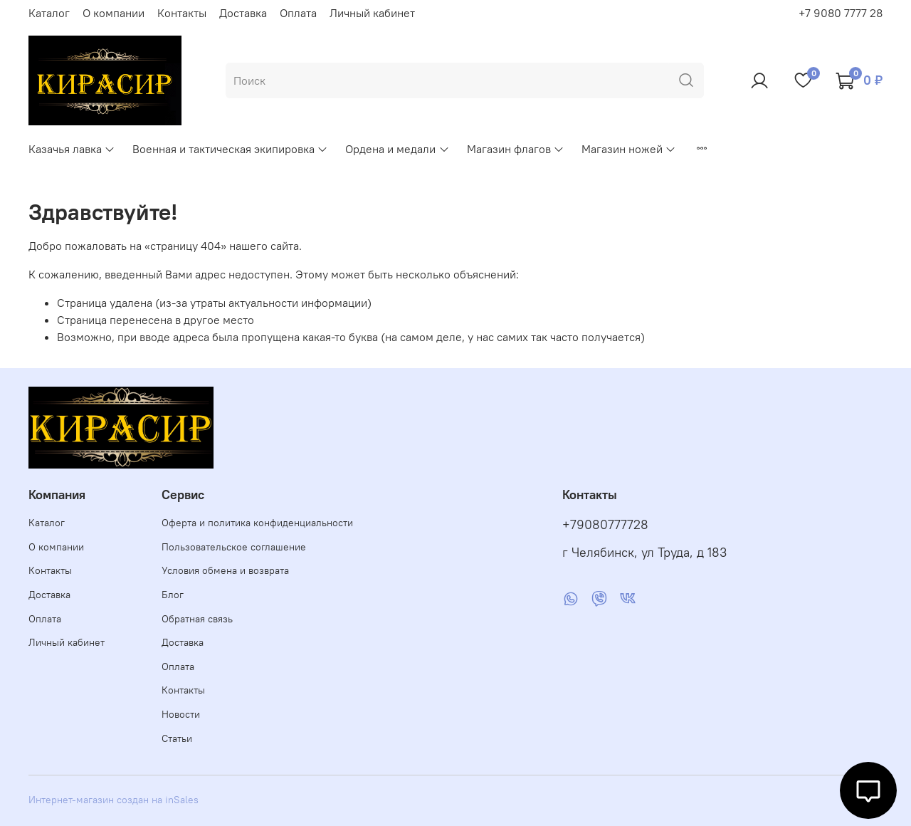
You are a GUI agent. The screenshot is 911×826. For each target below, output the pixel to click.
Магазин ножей (628, 149)
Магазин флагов (515, 149)
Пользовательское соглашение (234, 546)
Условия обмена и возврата (225, 570)
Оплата (298, 13)
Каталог (49, 13)
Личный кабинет (372, 13)
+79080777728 (605, 525)
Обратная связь (197, 618)
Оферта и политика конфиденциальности (257, 522)
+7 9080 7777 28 (841, 13)
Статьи (177, 738)
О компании (113, 13)
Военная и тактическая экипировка (230, 149)
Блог (173, 594)
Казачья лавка (71, 149)
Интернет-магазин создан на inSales (113, 799)
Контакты (181, 13)
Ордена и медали (397, 149)
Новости (181, 714)
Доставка (243, 13)
